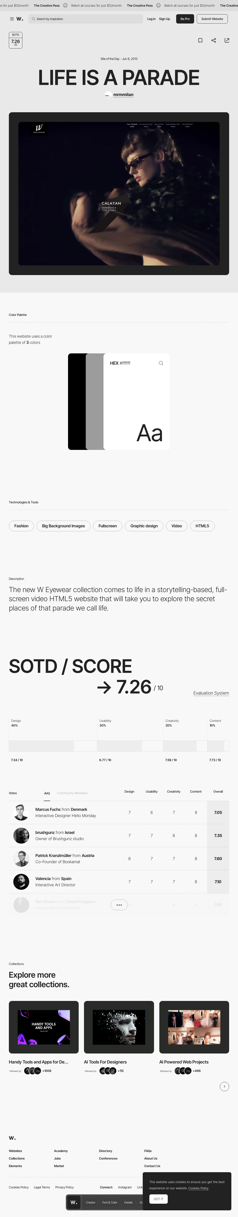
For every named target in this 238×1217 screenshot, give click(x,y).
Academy (61, 1151)
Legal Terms (42, 1187)
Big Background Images (63, 526)
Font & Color (109, 1202)
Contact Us (152, 1166)
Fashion (21, 526)
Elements (15, 1166)
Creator (90, 1202)
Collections (17, 1158)
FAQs (148, 1151)
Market (59, 1166)
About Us (150, 1158)
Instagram (125, 1187)
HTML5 (202, 526)
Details (128, 1202)
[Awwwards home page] (73, 1202)
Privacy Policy (64, 1187)
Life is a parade (119, 77)
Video (177, 526)
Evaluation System (211, 693)
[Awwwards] (19, 19)
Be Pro (185, 19)
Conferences (108, 1158)
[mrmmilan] (119, 94)
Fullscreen (108, 526)
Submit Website (212, 19)
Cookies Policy (19, 1187)
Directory (105, 1151)
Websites (15, 1151)
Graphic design (144, 526)
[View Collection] (44, 1027)
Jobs (57, 1158)
